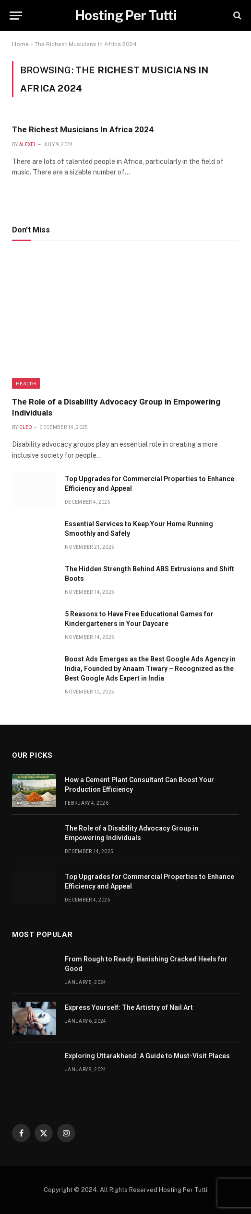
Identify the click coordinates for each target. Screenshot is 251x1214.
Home (20, 44)
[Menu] (16, 15)
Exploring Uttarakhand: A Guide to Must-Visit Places (147, 1056)
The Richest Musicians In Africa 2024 (83, 129)
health (26, 383)
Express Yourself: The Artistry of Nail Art (129, 1007)
